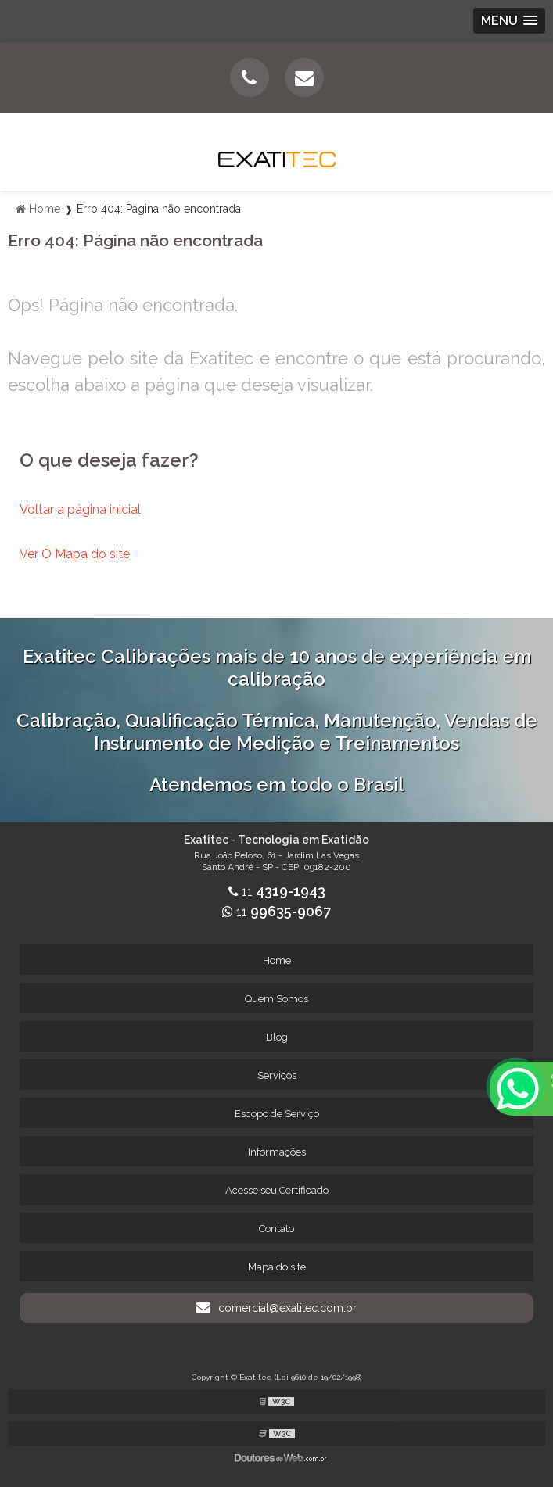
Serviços (276, 1075)
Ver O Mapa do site (75, 553)
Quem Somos (276, 999)
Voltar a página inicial (80, 509)
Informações (277, 1152)
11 (276, 891)
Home (277, 960)
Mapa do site (277, 1267)
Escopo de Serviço (277, 1114)
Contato (276, 1228)
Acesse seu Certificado (277, 1190)
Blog (277, 1037)
